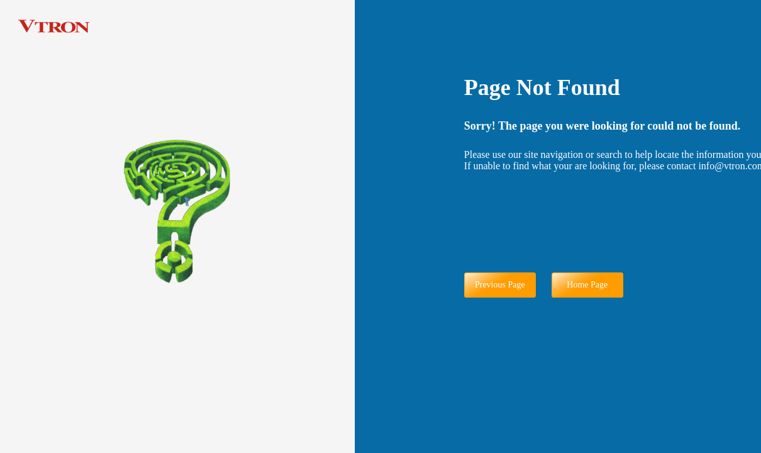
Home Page (587, 284)
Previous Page (500, 284)
